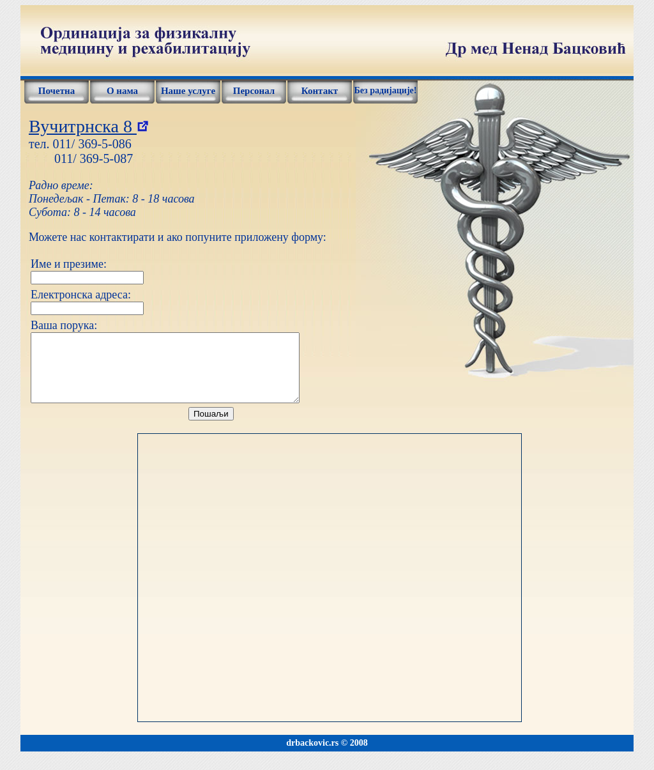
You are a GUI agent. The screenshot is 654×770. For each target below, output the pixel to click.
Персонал (254, 91)
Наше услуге (188, 91)
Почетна (56, 91)
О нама (122, 91)
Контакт (319, 91)
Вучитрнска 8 (88, 126)
